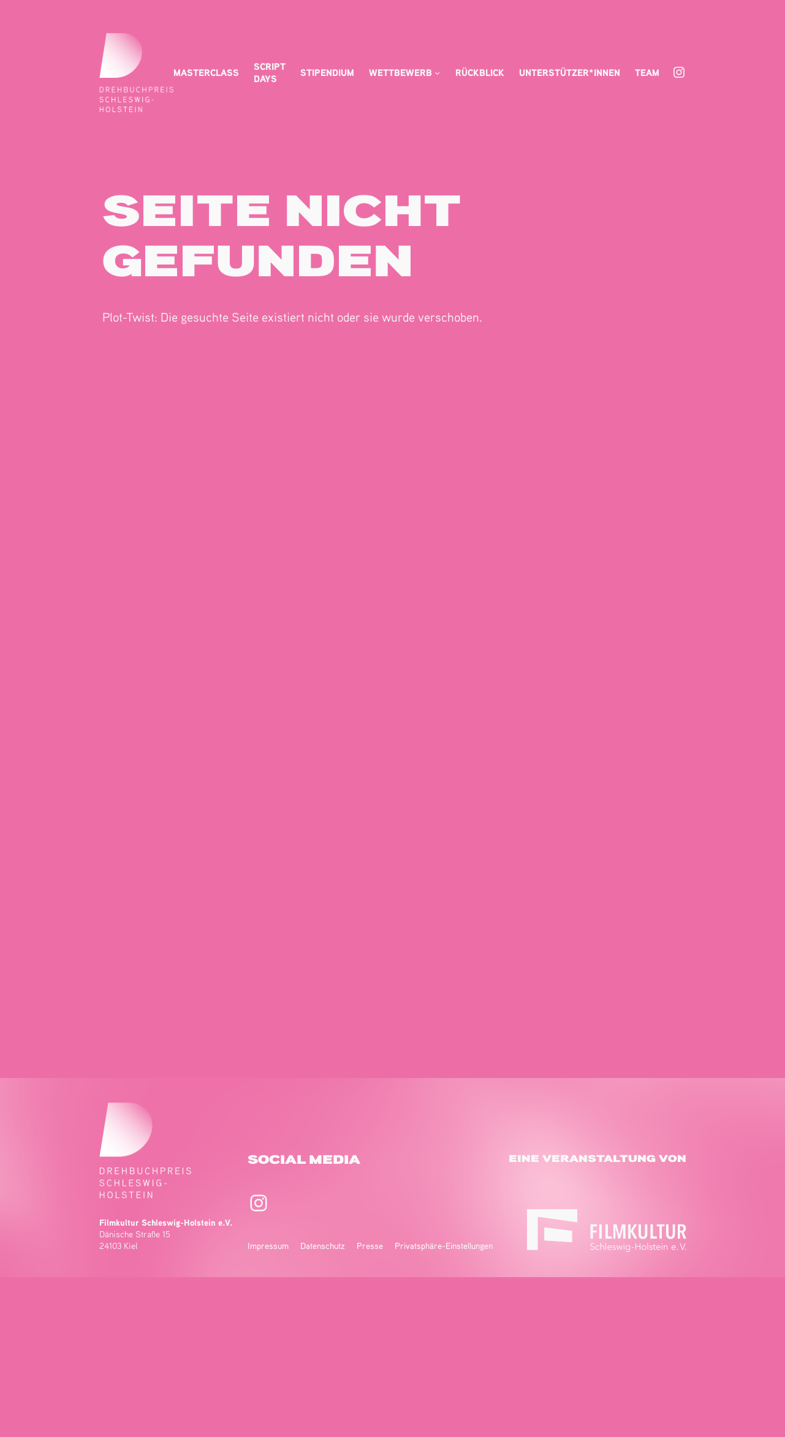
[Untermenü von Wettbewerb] (437, 72)
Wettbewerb (400, 72)
